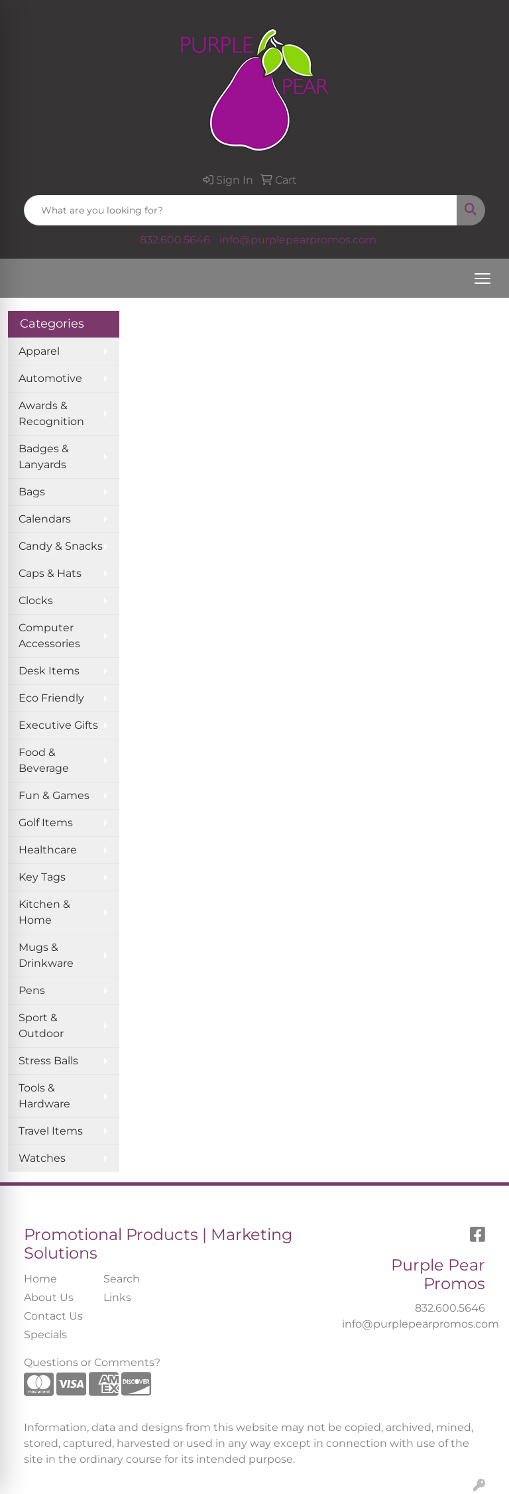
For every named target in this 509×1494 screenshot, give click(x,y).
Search (121, 1279)
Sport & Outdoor (41, 1025)
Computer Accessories (49, 635)
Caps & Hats (50, 573)
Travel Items (51, 1131)
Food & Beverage (44, 760)
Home (40, 1279)
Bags (32, 491)
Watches (42, 1158)
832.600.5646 (175, 239)
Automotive (50, 378)
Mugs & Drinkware (46, 955)
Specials (45, 1334)
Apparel (39, 351)
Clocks (36, 600)
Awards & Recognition (51, 413)
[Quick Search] (240, 210)
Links (117, 1297)
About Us (49, 1297)
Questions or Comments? (92, 1362)
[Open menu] (482, 278)
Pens (32, 990)
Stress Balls (48, 1060)
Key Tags (42, 877)
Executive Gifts (58, 725)
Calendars (45, 519)
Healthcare (48, 849)
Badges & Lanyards (44, 456)
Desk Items (49, 670)
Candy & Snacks (61, 546)
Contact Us (53, 1316)
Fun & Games (54, 795)
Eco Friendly (51, 698)
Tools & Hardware (44, 1096)
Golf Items (46, 822)
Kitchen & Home (44, 912)
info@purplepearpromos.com (297, 239)
